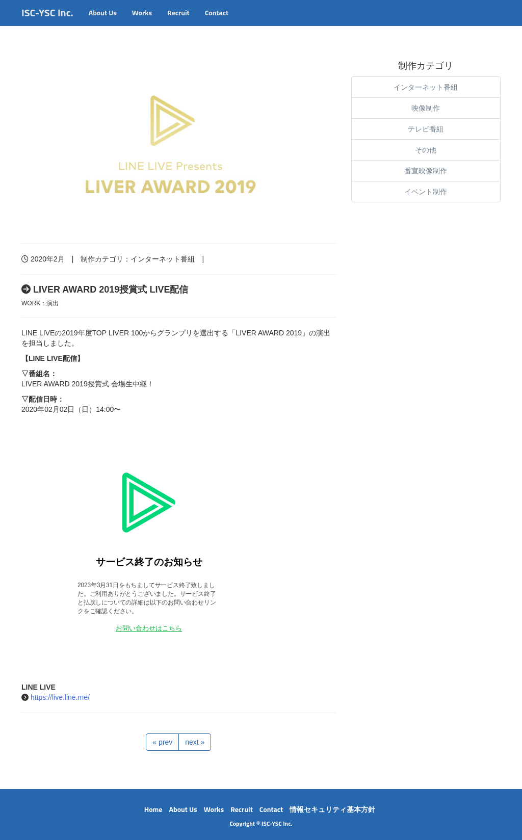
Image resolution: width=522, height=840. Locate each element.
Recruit (178, 22)
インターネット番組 (162, 259)
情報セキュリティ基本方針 (332, 809)
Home (153, 809)
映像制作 (425, 108)
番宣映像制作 (425, 171)
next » (194, 742)
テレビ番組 (425, 129)
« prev (162, 742)
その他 (425, 150)
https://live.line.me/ (60, 697)
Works (142, 22)
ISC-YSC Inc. (47, 23)
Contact (216, 22)
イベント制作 (425, 192)
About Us (103, 22)
